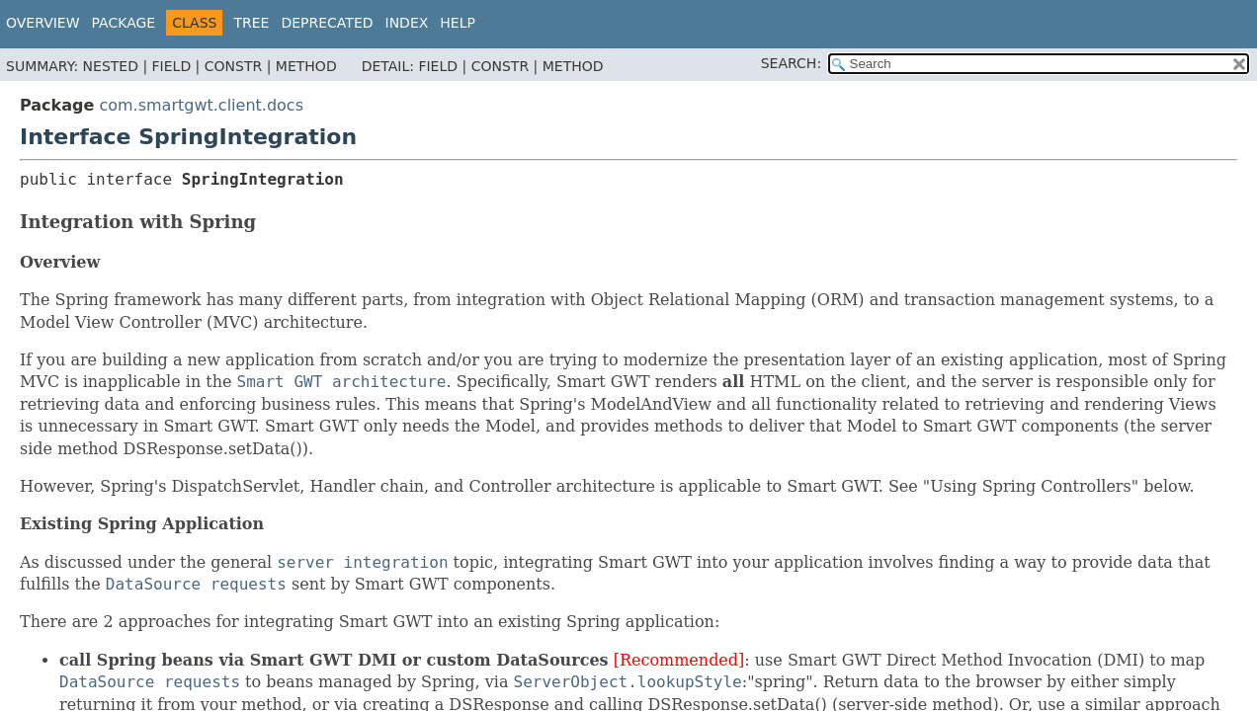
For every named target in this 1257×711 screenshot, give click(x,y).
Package (124, 23)
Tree (251, 23)
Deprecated (327, 23)
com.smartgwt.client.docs (201, 105)
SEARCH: (791, 63)
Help (457, 23)
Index (407, 23)
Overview (43, 23)
